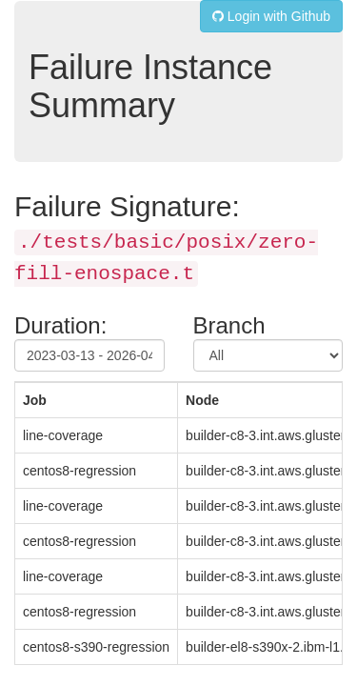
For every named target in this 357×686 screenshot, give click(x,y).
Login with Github (271, 16)
